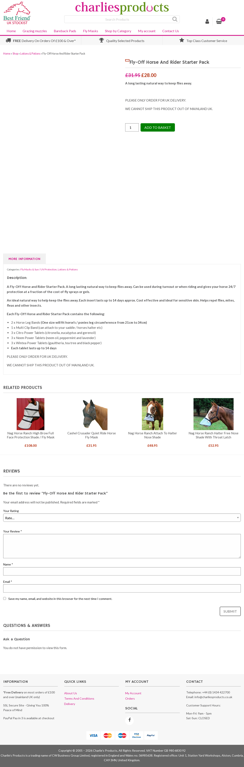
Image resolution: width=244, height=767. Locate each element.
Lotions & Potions (30, 53)
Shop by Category (118, 31)
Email (7, 581)
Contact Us (170, 31)
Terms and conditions (79, 698)
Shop (15, 53)
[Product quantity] (132, 127)
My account (146, 31)
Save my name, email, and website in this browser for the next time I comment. (60, 598)
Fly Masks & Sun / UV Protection (38, 269)
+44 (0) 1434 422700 (216, 692)
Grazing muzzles (35, 31)
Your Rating (11, 511)
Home (11, 31)
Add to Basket (157, 127)
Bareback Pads (65, 31)
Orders (130, 698)
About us (70, 693)
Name (8, 564)
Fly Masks (90, 31)
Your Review (12, 531)
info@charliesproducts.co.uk (213, 697)
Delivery (69, 704)
